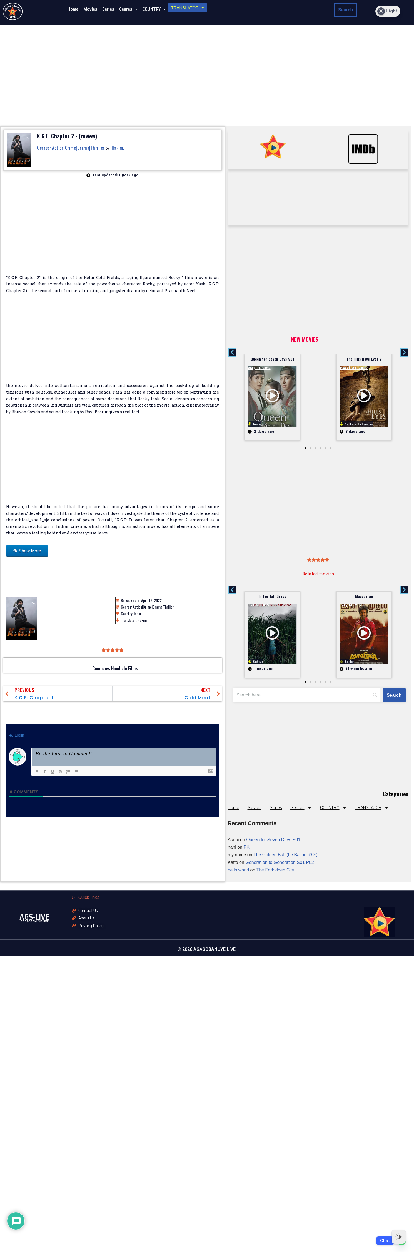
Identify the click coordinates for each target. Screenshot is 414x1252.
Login (16, 735)
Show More (30, 551)
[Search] (394, 695)
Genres (128, 9)
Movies (90, 9)
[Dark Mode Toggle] (387, 11)
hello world (238, 870)
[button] (128, 9)
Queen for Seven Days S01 (272, 359)
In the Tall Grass (272, 596)
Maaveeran (364, 596)
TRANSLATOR (187, 7)
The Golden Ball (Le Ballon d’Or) (285, 854)
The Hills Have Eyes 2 (364, 359)
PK (246, 847)
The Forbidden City (275, 870)
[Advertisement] (112, 341)
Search (345, 9)
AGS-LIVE (34, 917)
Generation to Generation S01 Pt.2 (279, 862)
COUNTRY (154, 9)
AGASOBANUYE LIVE (35, 921)
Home (73, 9)
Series (108, 9)
